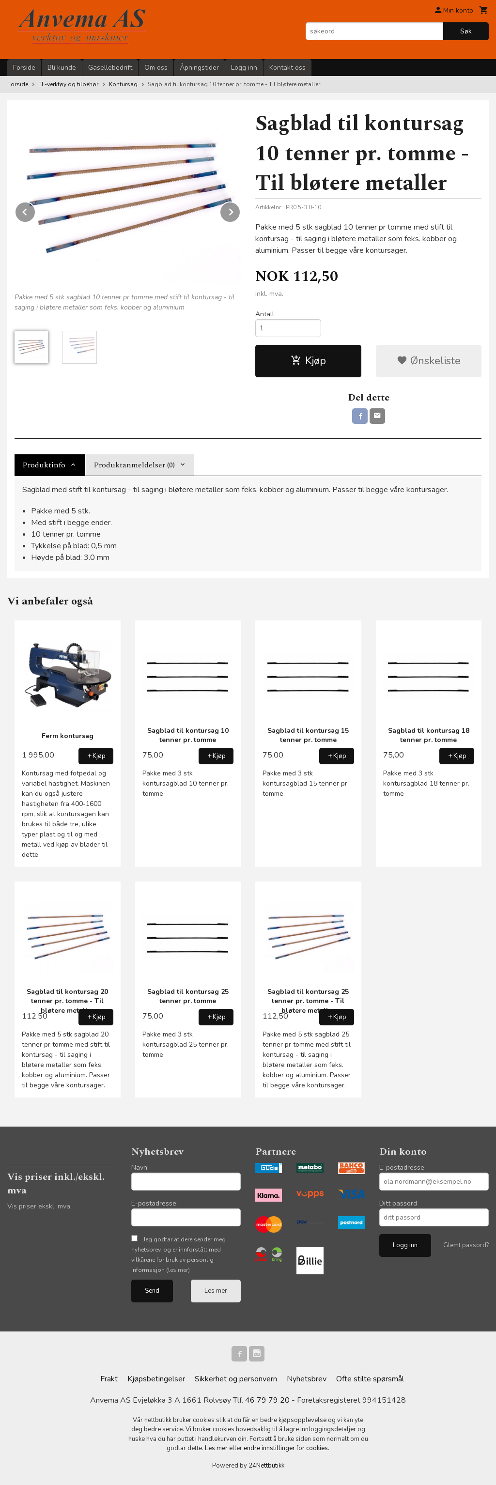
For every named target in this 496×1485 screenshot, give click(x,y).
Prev (35, 210)
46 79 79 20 (267, 1400)
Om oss (156, 67)
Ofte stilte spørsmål (370, 1379)
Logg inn (244, 67)
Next (240, 210)
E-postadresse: (154, 1203)
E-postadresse (401, 1167)
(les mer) (178, 1270)
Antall (264, 314)
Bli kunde (61, 67)
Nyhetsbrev (306, 1379)
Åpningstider (199, 67)
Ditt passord (398, 1203)
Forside (24, 67)
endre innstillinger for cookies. (286, 1448)
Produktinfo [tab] (43, 465)
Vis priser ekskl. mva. (39, 1206)
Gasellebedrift (110, 67)
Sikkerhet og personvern (236, 1379)
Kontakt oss (287, 67)
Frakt (109, 1379)
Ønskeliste (429, 361)
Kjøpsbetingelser (156, 1379)
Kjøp (308, 361)
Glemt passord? (466, 1245)
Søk (466, 31)
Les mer (215, 1290)
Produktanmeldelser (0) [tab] (134, 465)
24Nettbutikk (266, 1465)
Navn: (140, 1167)
